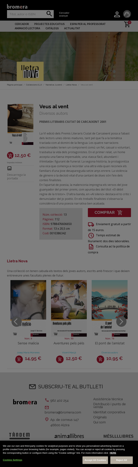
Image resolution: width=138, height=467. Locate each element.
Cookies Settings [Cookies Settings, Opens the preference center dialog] (12, 460)
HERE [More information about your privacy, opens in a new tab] (113, 453)
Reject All (121, 460)
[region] (69, 454)
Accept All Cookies (95, 460)
